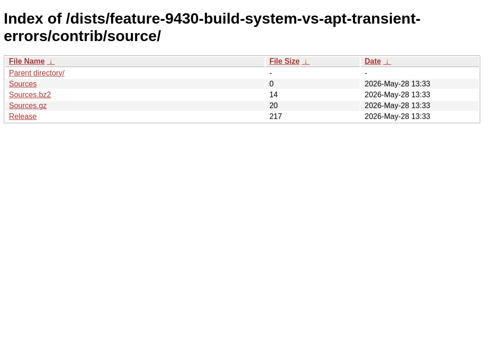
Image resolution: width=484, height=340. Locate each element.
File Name (27, 61)
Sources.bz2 (30, 95)
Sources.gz (28, 106)
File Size (284, 61)
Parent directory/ (36, 73)
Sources (23, 84)
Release (23, 116)
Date (372, 61)
